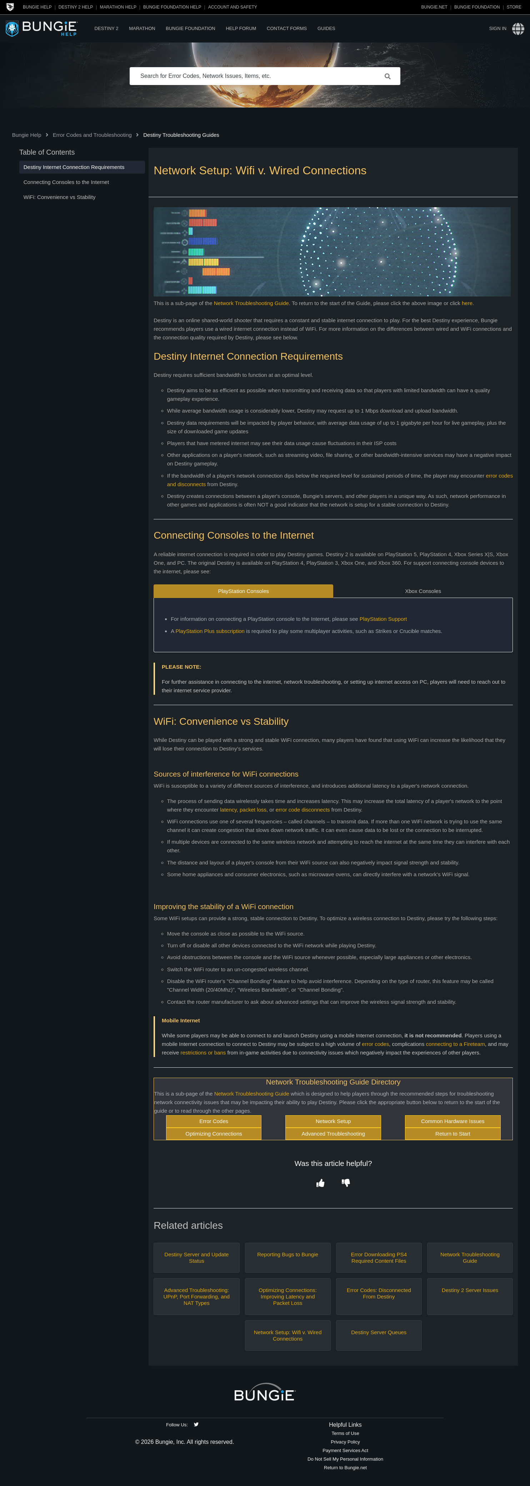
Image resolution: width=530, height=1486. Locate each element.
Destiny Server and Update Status (196, 1257)
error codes (375, 1044)
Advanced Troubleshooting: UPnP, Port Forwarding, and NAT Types (197, 1296)
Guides (326, 28)
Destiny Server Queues (378, 1332)
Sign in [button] (497, 28)
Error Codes (213, 1121)
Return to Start (452, 1134)
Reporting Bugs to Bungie (287, 1254)
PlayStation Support (383, 619)
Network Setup (333, 1121)
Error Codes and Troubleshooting (92, 135)
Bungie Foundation (477, 7)
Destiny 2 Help (76, 7)
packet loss (253, 810)
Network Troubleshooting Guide (251, 303)
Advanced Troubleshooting (333, 1134)
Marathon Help (118, 7)
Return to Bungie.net (345, 1467)
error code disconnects (303, 810)
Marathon (142, 28)
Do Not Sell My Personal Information (345, 1459)
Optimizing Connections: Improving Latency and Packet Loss (288, 1296)
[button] (320, 1184)
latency (228, 810)
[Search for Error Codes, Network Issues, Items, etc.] (265, 76)
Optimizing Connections (213, 1134)
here (467, 303)
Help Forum (241, 28)
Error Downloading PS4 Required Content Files (379, 1257)
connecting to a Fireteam (455, 1044)
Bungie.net (434, 7)
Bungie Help (37, 7)
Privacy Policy (345, 1442)
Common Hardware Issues (453, 1121)
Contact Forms (287, 28)
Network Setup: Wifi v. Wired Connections (288, 1335)
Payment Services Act (345, 1450)
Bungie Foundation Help (172, 7)
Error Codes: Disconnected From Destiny (379, 1293)
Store (514, 7)
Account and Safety (232, 7)
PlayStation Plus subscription (210, 631)
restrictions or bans (203, 1052)
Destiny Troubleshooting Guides (181, 135)
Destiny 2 (107, 28)
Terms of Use (345, 1433)
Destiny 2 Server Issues (470, 1290)
